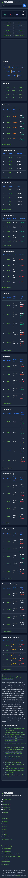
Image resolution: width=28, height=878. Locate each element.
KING (10, 205)
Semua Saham (5, 864)
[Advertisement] (14, 50)
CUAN (8, 389)
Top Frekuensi (19, 30)
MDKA (8, 494)
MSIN (8, 259)
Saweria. (19, 875)
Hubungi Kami (6, 807)
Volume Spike (5, 818)
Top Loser (4, 829)
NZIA (8, 231)
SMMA (7, 655)
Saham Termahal (5, 859)
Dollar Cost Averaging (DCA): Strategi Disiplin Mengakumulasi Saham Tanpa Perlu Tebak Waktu (14, 770)
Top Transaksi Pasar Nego (19, 35)
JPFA (7, 659)
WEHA (8, 127)
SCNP (8, 116)
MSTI (14, 94)
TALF (8, 270)
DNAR (8, 122)
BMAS (20, 87)
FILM (7, 650)
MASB (7, 94)
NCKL (8, 501)
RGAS (20, 94)
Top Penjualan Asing (6, 846)
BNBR (8, 374)
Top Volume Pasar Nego (8, 35)
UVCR (10, 168)
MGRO (9, 609)
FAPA (10, 161)
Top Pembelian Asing (6, 839)
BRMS (8, 509)
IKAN (8, 133)
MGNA (9, 222)
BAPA (10, 193)
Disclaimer (5, 812)
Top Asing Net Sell (6, 851)
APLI (14, 87)
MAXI (8, 624)
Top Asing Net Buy (6, 848)
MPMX (9, 139)
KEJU (20, 90)
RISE (8, 265)
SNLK (14, 97)
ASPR (8, 282)
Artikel (4, 802)
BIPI (8, 382)
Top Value (4, 831)
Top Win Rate (4, 821)
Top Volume (8, 30)
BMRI (8, 333)
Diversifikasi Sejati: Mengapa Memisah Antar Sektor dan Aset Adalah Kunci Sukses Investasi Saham (14, 738)
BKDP (10, 157)
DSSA (8, 397)
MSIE (10, 190)
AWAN (9, 241)
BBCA (8, 305)
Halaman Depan (7, 799)
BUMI (8, 367)
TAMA (20, 97)
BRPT (8, 314)
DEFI (10, 197)
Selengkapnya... (6, 144)
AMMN (9, 342)
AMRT (8, 571)
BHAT (8, 276)
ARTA (8, 227)
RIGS (7, 97)
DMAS (14, 90)
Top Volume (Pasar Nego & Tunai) (10, 853)
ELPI (8, 236)
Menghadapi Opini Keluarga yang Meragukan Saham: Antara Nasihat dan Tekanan (14, 764)
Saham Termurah (5, 861)
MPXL (10, 165)
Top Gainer (20, 25)
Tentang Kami (6, 804)
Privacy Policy (6, 809)
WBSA (8, 451)
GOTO (8, 486)
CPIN (7, 90)
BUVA (8, 516)
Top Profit (8, 25)
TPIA (8, 324)
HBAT (10, 172)
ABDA (7, 87)
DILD (8, 594)
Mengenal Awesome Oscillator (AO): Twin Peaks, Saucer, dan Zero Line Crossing (14, 758)
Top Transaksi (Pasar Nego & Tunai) (10, 856)
